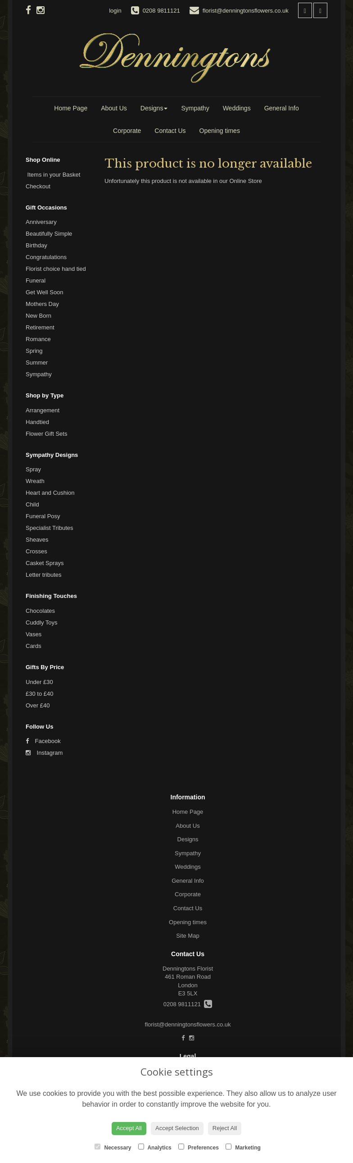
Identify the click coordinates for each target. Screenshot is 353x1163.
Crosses (36, 551)
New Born (38, 315)
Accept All (129, 1128)
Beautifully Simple (49, 233)
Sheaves (37, 539)
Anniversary (41, 222)
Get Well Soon (44, 292)
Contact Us (170, 130)
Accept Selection (177, 1128)
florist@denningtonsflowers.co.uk (188, 1024)
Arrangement (42, 410)
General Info (281, 108)
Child (32, 504)
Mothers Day (42, 304)
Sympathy (195, 108)
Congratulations (46, 257)
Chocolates (40, 610)
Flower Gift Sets (46, 433)
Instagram (44, 752)
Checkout (38, 186)
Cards (33, 646)
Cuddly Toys (42, 622)
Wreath (35, 481)
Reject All (225, 1128)
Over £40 (38, 705)
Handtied (37, 422)
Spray (33, 469)
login (115, 10)
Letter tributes (44, 574)
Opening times (219, 130)
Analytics (155, 1147)
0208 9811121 (187, 1004)
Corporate (127, 130)
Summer (37, 362)
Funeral (35, 280)
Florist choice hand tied (56, 268)
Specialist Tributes (49, 527)
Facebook (43, 741)
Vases (33, 634)
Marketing (243, 1147)
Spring (34, 350)
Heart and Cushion (50, 492)
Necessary (113, 1147)
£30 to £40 (39, 693)
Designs (154, 108)
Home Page (70, 108)
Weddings (237, 108)
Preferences (198, 1147)
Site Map (187, 935)
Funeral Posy (43, 516)
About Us (114, 108)
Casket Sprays (45, 563)
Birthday (36, 245)
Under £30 (39, 682)
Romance (38, 339)
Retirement (40, 327)
